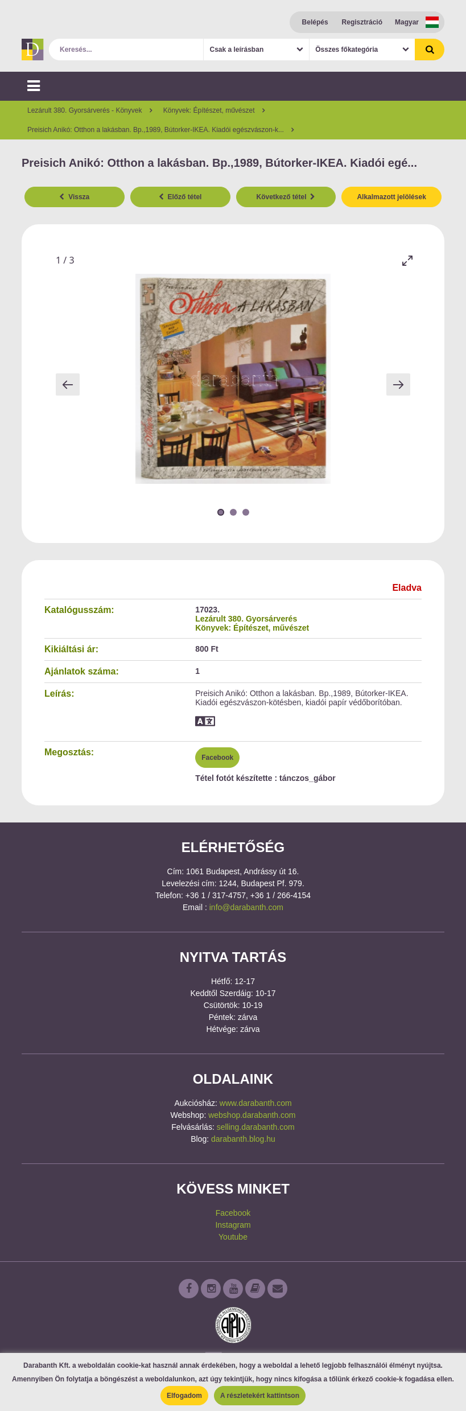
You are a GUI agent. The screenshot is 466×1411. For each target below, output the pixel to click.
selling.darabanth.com (256, 1127)
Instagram (232, 1224)
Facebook (217, 758)
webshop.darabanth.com (251, 1115)
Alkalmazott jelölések (391, 197)
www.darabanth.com (256, 1103)
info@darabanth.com (246, 907)
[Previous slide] (68, 384)
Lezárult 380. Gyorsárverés (246, 618)
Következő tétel (286, 197)
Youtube (233, 1236)
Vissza (74, 197)
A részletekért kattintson (259, 1396)
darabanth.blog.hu (243, 1138)
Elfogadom (184, 1396)
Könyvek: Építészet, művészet (252, 627)
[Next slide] (398, 384)
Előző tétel (180, 197)
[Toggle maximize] (407, 260)
